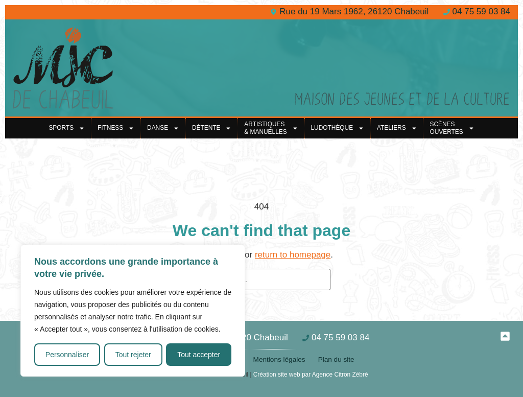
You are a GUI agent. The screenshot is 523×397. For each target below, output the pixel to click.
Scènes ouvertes (452, 128)
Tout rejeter (133, 355)
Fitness (116, 128)
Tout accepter (198, 355)
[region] (132, 311)
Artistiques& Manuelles (271, 128)
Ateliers (397, 128)
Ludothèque (337, 128)
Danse (163, 128)
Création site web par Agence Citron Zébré (310, 374)
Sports (67, 128)
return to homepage (292, 255)
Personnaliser (67, 355)
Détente (211, 128)
